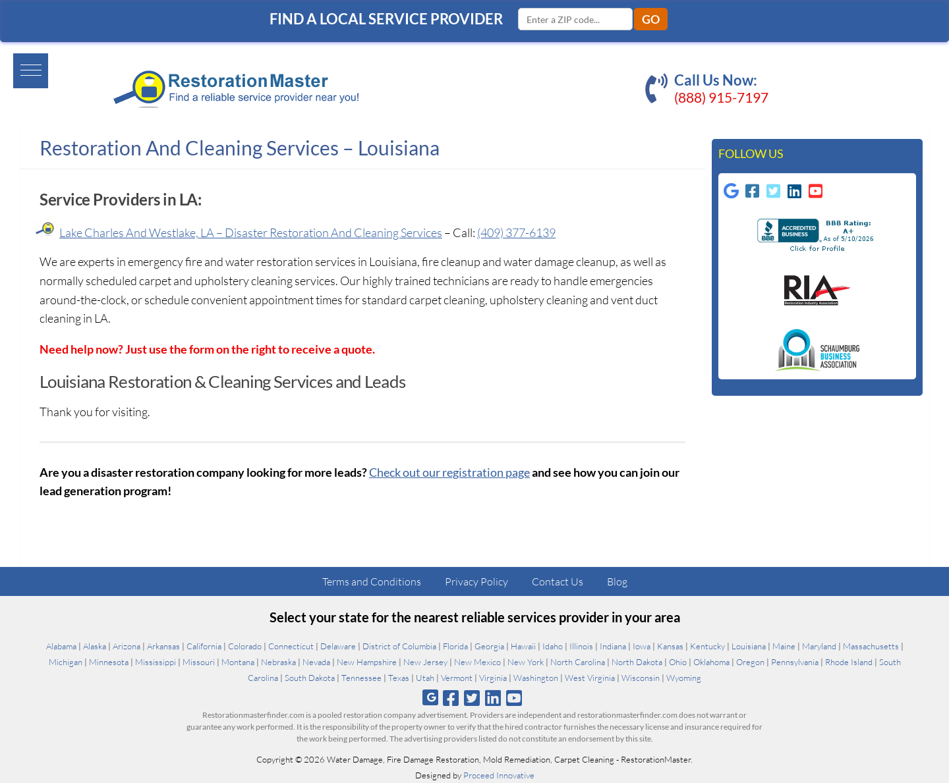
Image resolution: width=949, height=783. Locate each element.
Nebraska (278, 662)
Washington (535, 677)
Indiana (613, 646)
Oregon (750, 662)
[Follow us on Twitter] (471, 698)
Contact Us (557, 581)
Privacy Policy (476, 581)
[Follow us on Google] (731, 191)
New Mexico (477, 662)
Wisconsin (640, 677)
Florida (455, 646)
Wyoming (683, 677)
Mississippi (155, 662)
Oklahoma (711, 662)
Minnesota (109, 662)
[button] (24, 70)
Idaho (552, 646)
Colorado (245, 646)
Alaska (94, 646)
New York (525, 662)
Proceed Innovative (498, 775)
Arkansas (163, 646)
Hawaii (523, 646)
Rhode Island (849, 662)
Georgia (489, 646)
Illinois (581, 646)
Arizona (126, 646)
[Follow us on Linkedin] (795, 191)
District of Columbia (399, 646)
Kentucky (707, 646)
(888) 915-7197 (721, 97)
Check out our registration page (449, 472)
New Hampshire (367, 662)
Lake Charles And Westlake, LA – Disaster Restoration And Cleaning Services (250, 232)
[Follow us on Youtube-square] (816, 191)
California (204, 646)
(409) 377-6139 (516, 232)
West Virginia (590, 677)
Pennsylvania (795, 662)
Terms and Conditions (371, 581)
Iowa (641, 646)
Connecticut (291, 646)
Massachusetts (871, 646)
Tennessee (361, 677)
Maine (783, 646)
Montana (237, 662)
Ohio (678, 662)
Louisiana (749, 646)
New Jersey (425, 662)
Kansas (670, 646)
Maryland (819, 646)
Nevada (316, 662)
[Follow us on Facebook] (450, 698)
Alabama (61, 646)
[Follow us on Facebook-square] (753, 191)
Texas (398, 677)
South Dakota (310, 677)
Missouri (199, 662)
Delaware (338, 646)
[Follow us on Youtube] (514, 698)
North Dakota (637, 662)
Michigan (65, 662)
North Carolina (577, 662)
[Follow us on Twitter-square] (774, 191)
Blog (617, 581)
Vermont (457, 677)
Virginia (493, 677)
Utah (425, 677)
